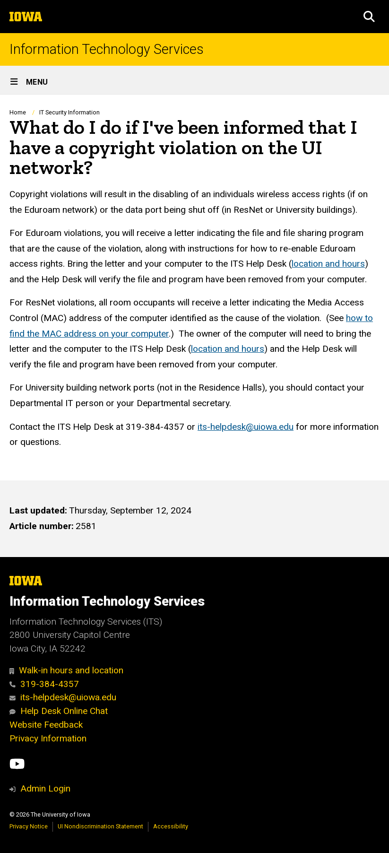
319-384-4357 (44, 684)
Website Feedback (46, 724)
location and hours (328, 263)
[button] (369, 16)
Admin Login (45, 788)
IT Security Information (69, 112)
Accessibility (170, 826)
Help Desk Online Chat (58, 710)
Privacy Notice (28, 826)
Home (17, 112)
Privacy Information (47, 738)
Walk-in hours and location (66, 670)
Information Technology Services (106, 49)
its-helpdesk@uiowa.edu (246, 426)
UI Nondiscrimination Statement (100, 826)
